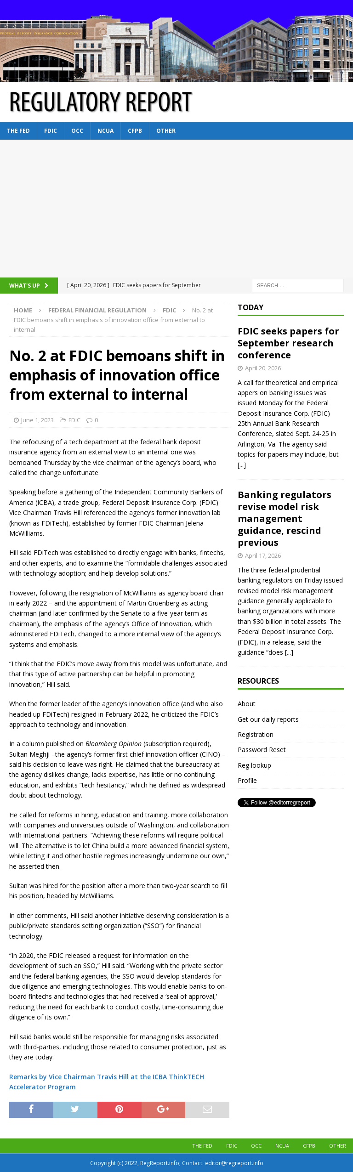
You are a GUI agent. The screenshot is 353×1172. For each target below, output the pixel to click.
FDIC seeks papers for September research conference (288, 343)
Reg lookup (254, 765)
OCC (77, 131)
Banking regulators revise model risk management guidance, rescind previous (284, 518)
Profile (247, 780)
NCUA (105, 131)
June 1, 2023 (37, 420)
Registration (255, 734)
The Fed (18, 131)
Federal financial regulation (97, 310)
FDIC (50, 131)
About (247, 703)
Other (166, 131)
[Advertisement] (176, 208)
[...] (242, 464)
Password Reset (262, 749)
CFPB (135, 131)
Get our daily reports (268, 719)
